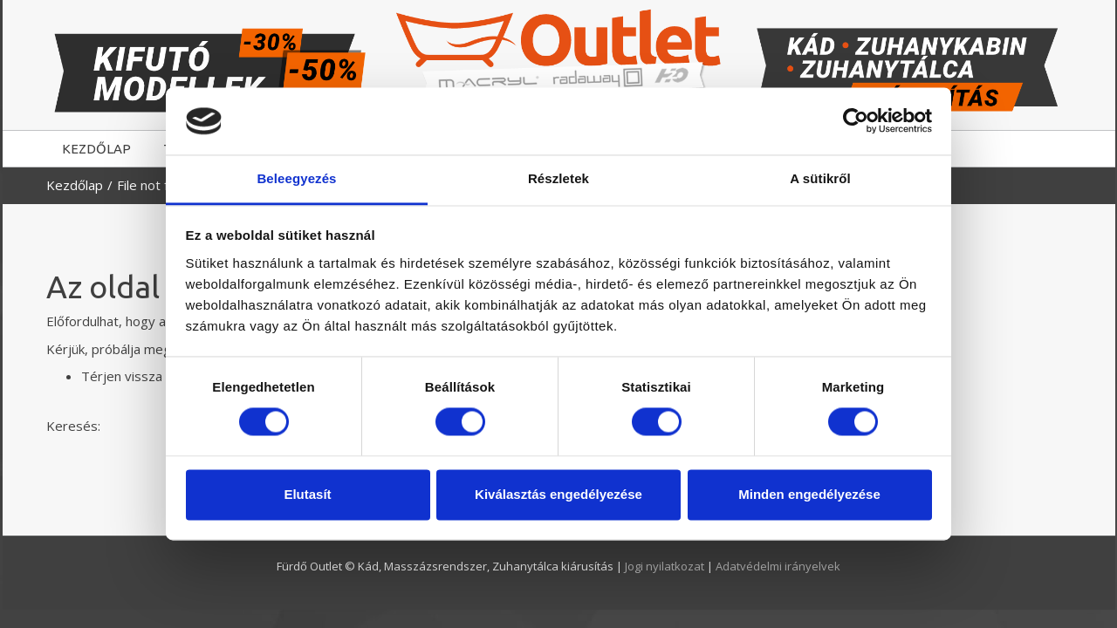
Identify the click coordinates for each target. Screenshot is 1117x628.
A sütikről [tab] (820, 178)
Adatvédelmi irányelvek (778, 566)
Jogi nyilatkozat (666, 566)
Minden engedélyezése (809, 494)
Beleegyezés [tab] (296, 178)
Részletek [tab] (558, 178)
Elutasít (307, 494)
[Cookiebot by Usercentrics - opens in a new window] (855, 121)
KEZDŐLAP (96, 148)
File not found (157, 185)
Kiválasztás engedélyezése (558, 494)
